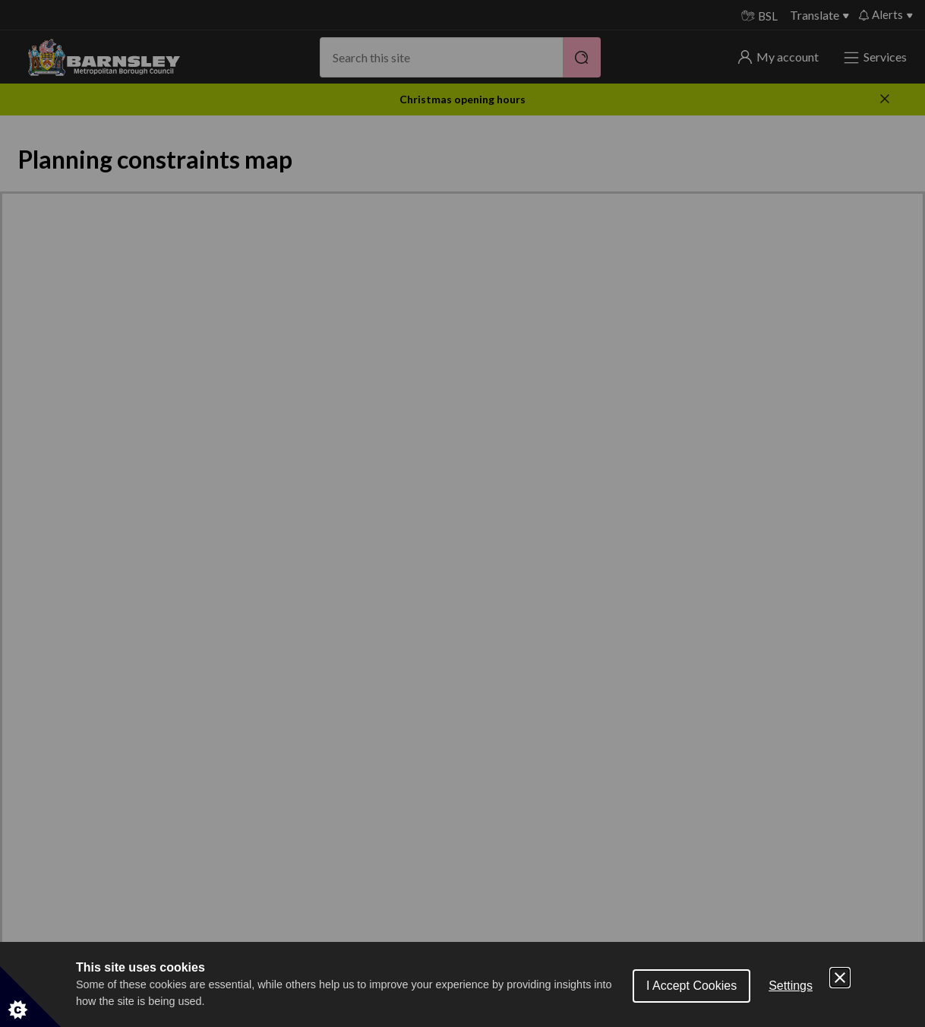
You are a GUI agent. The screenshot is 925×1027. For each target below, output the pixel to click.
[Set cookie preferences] (30, 996)
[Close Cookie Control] (840, 978)
